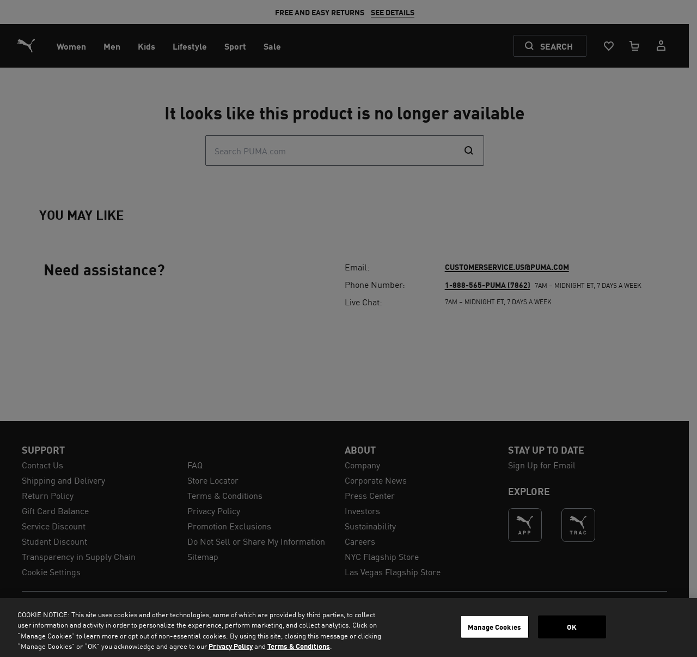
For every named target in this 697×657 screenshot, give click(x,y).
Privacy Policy (231, 646)
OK (571, 627)
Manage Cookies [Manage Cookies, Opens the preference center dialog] (494, 627)
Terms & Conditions (298, 646)
